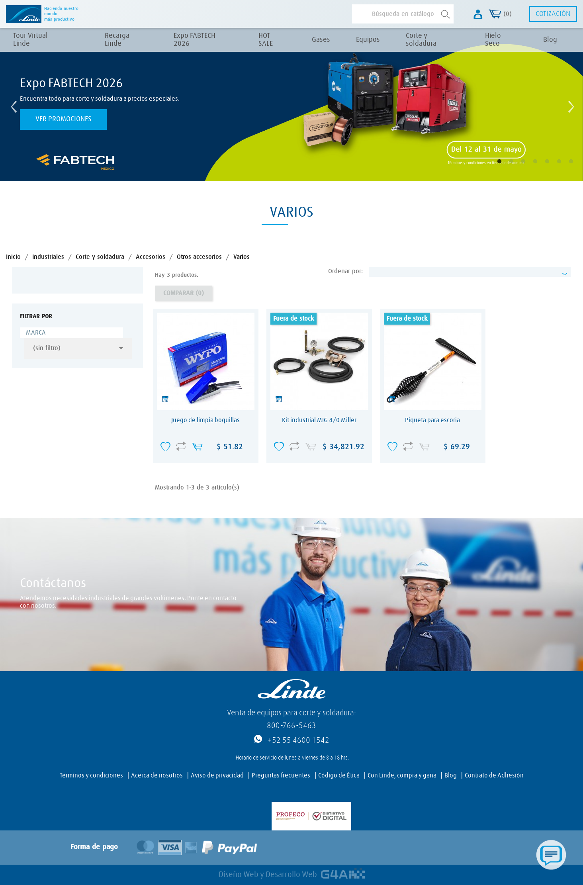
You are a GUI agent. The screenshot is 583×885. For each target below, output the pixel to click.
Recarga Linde (117, 39)
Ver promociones (63, 119)
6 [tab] (564, 167)
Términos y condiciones (91, 775)
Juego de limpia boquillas (205, 420)
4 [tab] (540, 167)
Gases (321, 39)
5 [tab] (552, 167)
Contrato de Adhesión (494, 775)
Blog (550, 39)
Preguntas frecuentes (281, 775)
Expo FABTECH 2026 (194, 39)
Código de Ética (339, 775)
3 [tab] (528, 167)
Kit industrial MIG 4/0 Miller (319, 420)
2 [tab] (516, 167)
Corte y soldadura (421, 39)
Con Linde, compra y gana (402, 775)
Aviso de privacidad (217, 775)
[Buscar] (403, 13)
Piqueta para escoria (432, 420)
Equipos (368, 39)
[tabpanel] (291, 104)
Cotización (553, 14)
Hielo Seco (493, 39)
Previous (12, 105)
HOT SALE (265, 39)
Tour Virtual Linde (30, 39)
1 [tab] (505, 167)
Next (569, 105)
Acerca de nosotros (157, 775)
